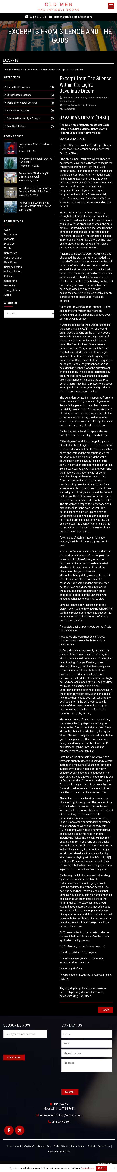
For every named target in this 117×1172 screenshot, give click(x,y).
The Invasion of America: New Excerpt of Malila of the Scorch (35, 204)
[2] (86, 328)
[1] (104, 306)
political (83, 988)
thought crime (82, 992)
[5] (109, 857)
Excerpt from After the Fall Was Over (35, 145)
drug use (78, 996)
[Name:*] (86, 1034)
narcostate (66, 996)
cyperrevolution (98, 988)
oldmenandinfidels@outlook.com (73, 16)
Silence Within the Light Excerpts (79, 105)
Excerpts (18, 69)
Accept (102, 1168)
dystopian (72, 988)
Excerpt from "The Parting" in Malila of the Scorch (34, 175)
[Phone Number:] (86, 1053)
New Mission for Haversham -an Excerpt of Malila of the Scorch (35, 190)
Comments (69, 109)
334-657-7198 (37, 16)
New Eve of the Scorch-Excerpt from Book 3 (35, 160)
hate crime (97, 992)
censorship (66, 992)
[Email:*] (86, 1044)
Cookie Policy (87, 1168)
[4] (94, 806)
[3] (88, 764)
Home (8, 69)
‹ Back (105, 1009)
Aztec (87, 996)
